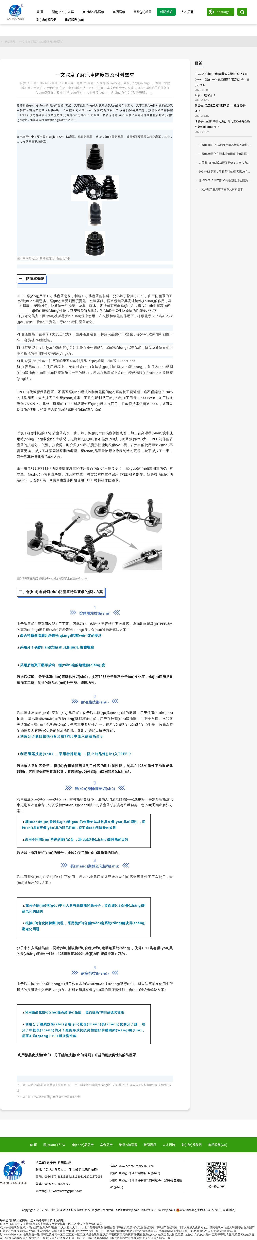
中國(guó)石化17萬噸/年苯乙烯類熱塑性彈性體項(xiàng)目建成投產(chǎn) (225, 144)
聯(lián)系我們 (46, 19)
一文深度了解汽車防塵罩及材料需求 (41, 41)
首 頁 (39, 11)
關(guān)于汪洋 (63, 11)
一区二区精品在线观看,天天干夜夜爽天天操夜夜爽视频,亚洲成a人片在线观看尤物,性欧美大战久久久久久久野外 (143, 1234)
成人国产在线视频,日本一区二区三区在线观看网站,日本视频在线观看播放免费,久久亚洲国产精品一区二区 (111, 1238)
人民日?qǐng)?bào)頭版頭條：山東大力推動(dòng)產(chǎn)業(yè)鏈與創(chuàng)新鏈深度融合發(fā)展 (225, 162)
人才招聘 (187, 11)
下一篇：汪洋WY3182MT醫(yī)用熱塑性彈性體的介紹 (49, 1096)
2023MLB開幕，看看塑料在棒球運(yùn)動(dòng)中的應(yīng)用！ (225, 171)
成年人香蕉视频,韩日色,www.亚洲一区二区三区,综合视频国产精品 (91, 1230)
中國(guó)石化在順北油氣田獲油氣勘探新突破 (225, 153)
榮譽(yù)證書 (142, 11)
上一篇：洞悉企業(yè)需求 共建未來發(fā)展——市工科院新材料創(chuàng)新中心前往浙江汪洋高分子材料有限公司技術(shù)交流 (94, 1088)
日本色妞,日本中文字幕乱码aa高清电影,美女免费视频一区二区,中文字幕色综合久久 (51, 1223)
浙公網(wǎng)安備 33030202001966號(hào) (205, 1210)
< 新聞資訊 (8, 41)
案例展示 (118, 11)
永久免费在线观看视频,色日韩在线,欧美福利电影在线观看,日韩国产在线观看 (131, 1227)
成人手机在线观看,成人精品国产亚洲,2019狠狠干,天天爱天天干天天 (41, 1227)
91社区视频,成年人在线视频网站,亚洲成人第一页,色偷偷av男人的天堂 (176, 1230)
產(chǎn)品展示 (93, 11)
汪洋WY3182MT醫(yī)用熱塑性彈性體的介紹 (225, 180)
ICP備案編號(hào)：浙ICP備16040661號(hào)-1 (145, 1210)
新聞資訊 (166, 11)
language (223, 11)
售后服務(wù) (74, 19)
